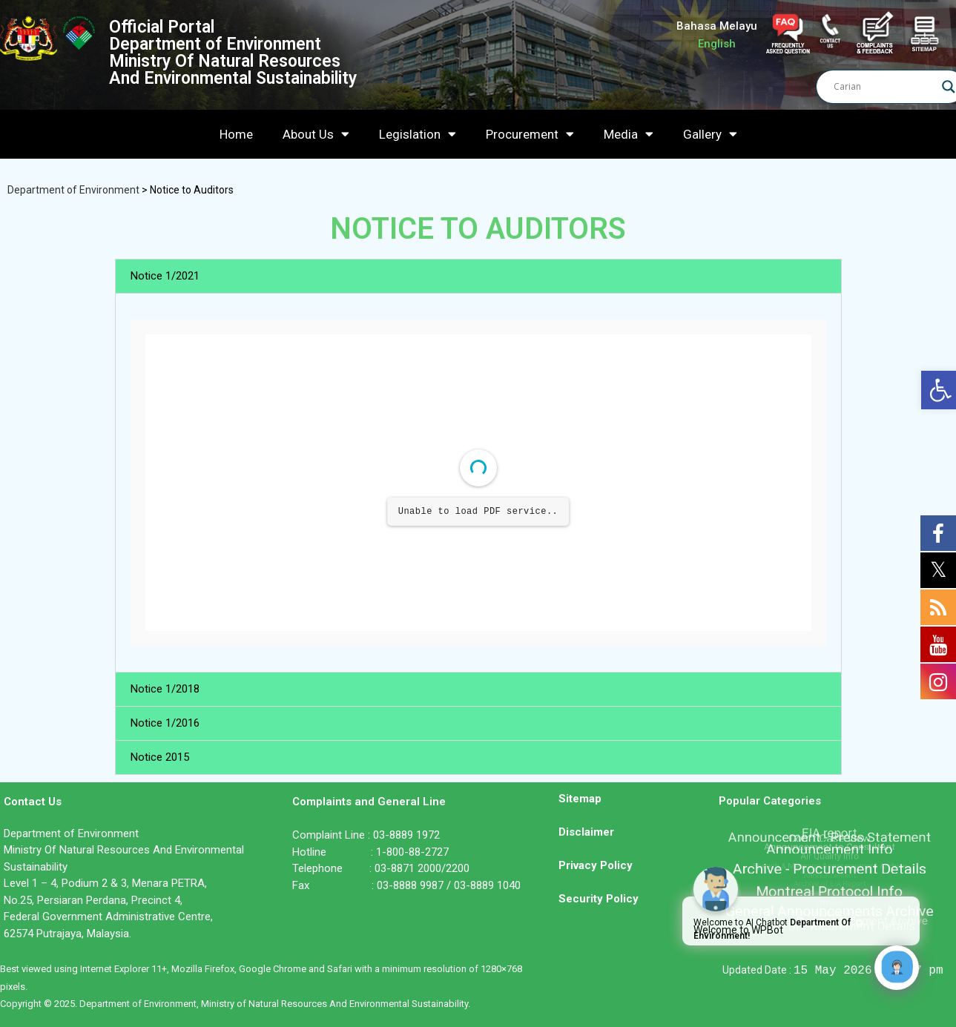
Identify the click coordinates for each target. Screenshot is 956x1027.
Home (236, 134)
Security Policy (598, 898)
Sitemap (579, 798)
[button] (478, 276)
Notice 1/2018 (165, 689)
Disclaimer (586, 832)
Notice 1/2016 (165, 723)
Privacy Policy (595, 865)
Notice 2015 (160, 757)
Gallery (710, 134)
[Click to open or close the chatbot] (896, 967)
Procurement (530, 134)
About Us (316, 134)
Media (628, 134)
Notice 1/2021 (165, 276)
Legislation (417, 134)
